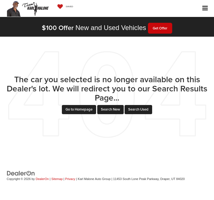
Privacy (70, 179)
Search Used (138, 109)
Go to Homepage (79, 109)
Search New (110, 109)
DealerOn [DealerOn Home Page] (42, 179)
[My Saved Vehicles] (64, 7)
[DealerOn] (21, 173)
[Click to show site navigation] (205, 8)
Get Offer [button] (160, 28)
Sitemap (57, 179)
